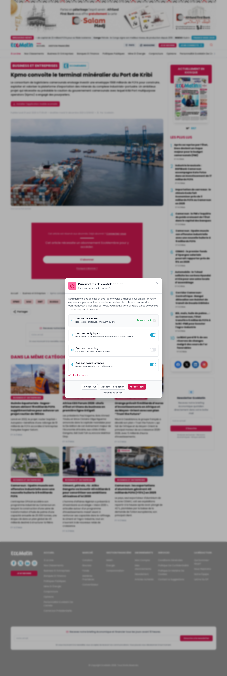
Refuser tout (89, 386)
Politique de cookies (113, 392)
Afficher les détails (78, 375)
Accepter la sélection (112, 386)
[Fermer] (157, 283)
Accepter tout (137, 386)
